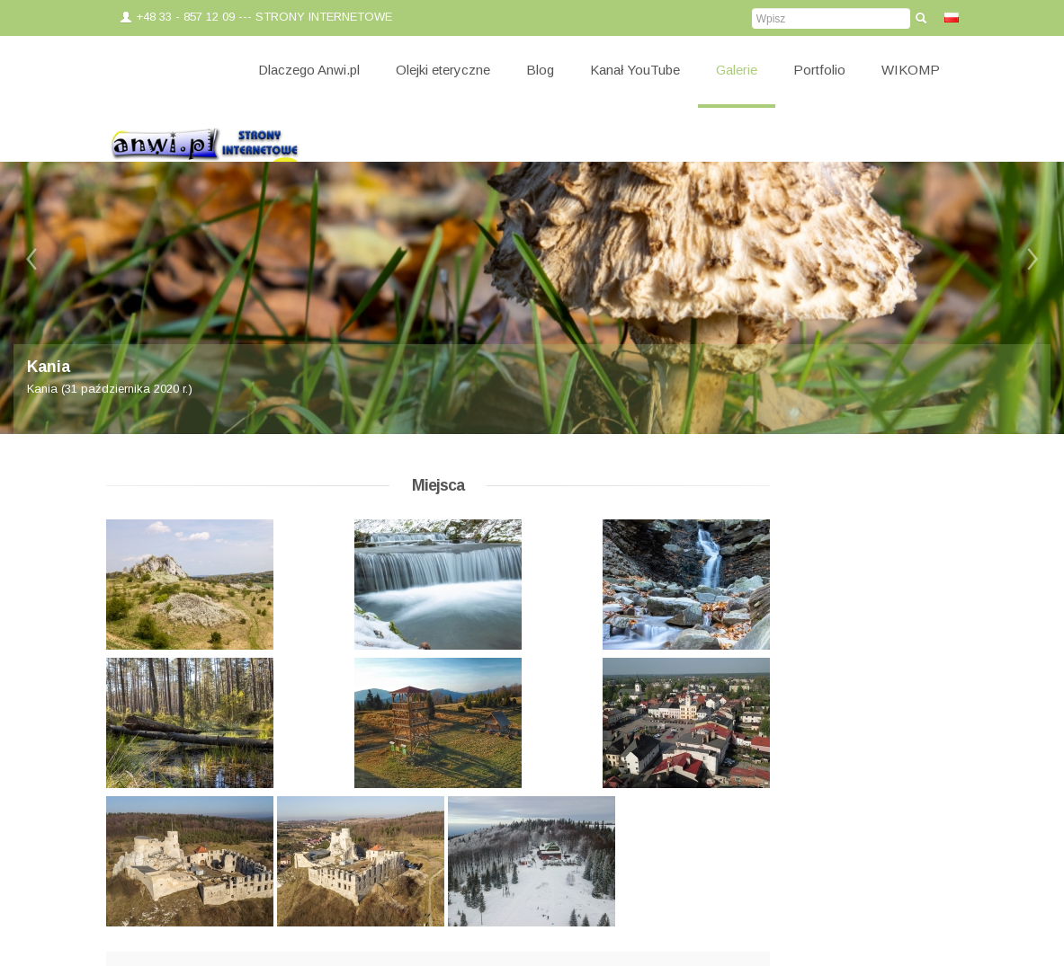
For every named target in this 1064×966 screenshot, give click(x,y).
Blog (540, 69)
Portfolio (819, 69)
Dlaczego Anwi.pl (309, 69)
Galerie (736, 69)
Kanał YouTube (635, 69)
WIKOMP (910, 69)
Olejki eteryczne (443, 69)
